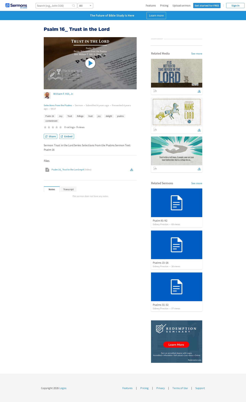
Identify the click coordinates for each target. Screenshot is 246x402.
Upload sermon (181, 5)
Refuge (80, 116)
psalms (120, 116)
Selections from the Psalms (58, 105)
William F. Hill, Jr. (63, 93)
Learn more (156, 15)
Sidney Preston (160, 224)
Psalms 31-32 (160, 304)
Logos (62, 388)
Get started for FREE (207, 5)
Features (151, 5)
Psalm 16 (49, 116)
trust (90, 116)
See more (196, 53)
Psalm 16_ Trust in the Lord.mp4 (71, 169)
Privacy (160, 388)
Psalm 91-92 (160, 220)
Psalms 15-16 (160, 262)
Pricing (164, 5)
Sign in (235, 5)
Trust (69, 116)
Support (200, 388)
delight (109, 116)
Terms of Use (180, 388)
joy (99, 116)
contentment (51, 120)
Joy (60, 116)
